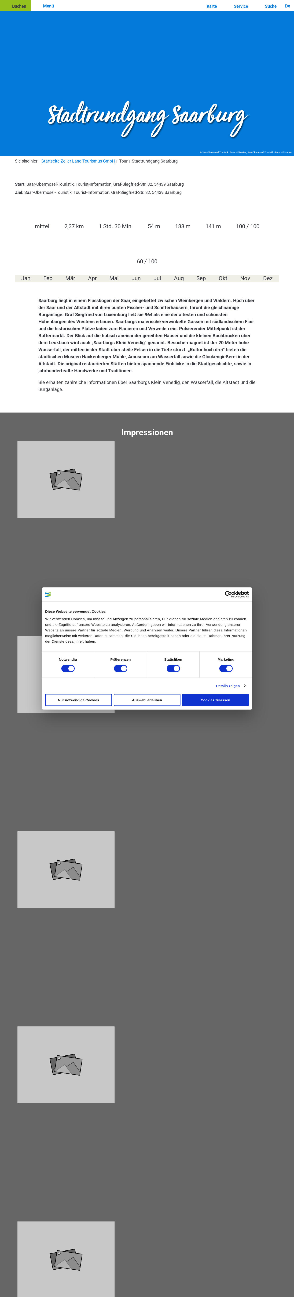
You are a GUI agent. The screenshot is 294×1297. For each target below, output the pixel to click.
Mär (70, 278)
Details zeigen (228, 686)
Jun (136, 278)
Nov (245, 278)
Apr (92, 278)
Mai (114, 278)
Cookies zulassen (215, 700)
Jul (157, 278)
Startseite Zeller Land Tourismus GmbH (78, 161)
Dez (268, 278)
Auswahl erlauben (147, 700)
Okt (223, 278)
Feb (47, 278)
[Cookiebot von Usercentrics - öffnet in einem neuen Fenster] (228, 594)
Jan (25, 278)
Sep (201, 278)
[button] (15, 5)
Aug (179, 278)
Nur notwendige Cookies (78, 700)
